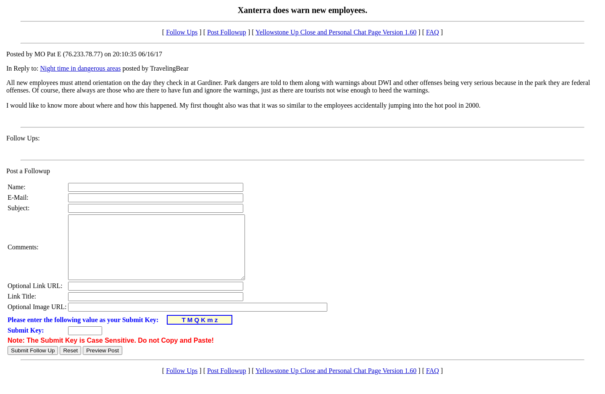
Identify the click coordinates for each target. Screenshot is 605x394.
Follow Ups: (23, 138)
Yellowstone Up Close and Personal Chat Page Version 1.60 (335, 32)
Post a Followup (28, 171)
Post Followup (226, 32)
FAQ (432, 32)
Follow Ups (181, 32)
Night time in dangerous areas (80, 68)
